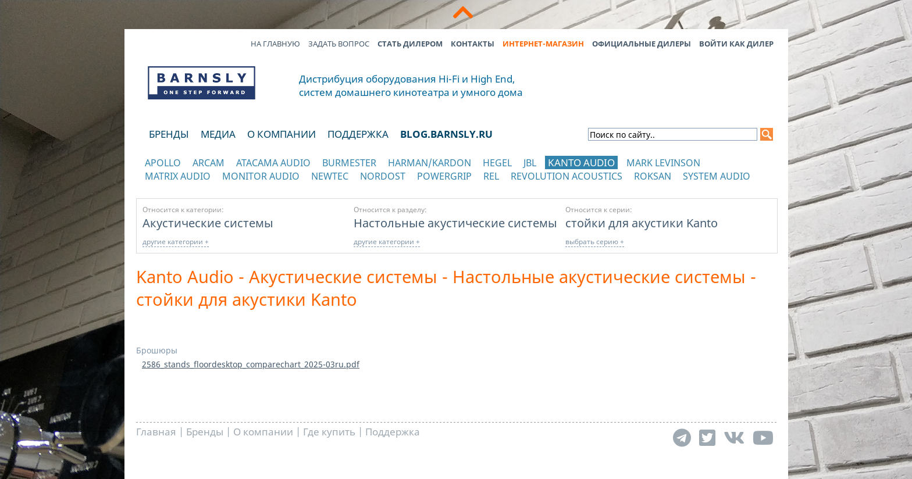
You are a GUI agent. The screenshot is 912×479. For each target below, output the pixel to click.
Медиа (218, 134)
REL (491, 176)
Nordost (382, 176)
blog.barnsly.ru (446, 134)
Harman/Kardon (429, 162)
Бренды (169, 134)
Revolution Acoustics (566, 176)
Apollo (163, 162)
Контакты (472, 43)
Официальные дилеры (641, 43)
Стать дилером (410, 43)
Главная (156, 431)
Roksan (652, 176)
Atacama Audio (273, 162)
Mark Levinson (663, 162)
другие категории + (175, 241)
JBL (529, 162)
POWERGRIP (444, 176)
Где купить (329, 431)
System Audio (716, 176)
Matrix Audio (178, 176)
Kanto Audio (581, 162)
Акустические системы (207, 223)
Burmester (349, 162)
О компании (281, 134)
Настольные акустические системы (455, 223)
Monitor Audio (261, 176)
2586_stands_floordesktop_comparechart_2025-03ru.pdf (250, 364)
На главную (275, 43)
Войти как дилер (736, 43)
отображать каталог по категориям (202, 187)
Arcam (209, 162)
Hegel (497, 162)
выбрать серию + (594, 241)
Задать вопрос (338, 43)
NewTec (329, 176)
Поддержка (358, 134)
